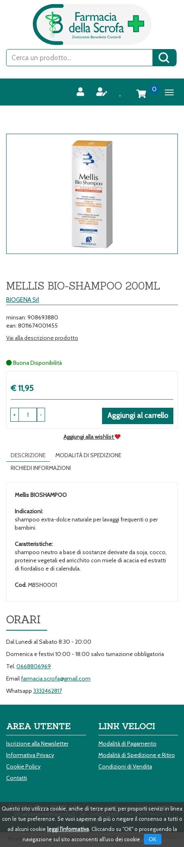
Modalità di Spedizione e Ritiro (136, 755)
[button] (41, 415)
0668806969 (33, 666)
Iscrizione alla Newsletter (37, 743)
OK (153, 839)
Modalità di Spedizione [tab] (88, 455)
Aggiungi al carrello (137, 415)
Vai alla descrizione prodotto (42, 337)
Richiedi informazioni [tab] (41, 468)
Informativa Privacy (30, 755)
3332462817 (47, 690)
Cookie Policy (23, 766)
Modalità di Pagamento (127, 743)
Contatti (16, 778)
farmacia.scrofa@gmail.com (56, 678)
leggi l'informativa (68, 829)
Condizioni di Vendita (125, 766)
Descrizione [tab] (28, 455)
